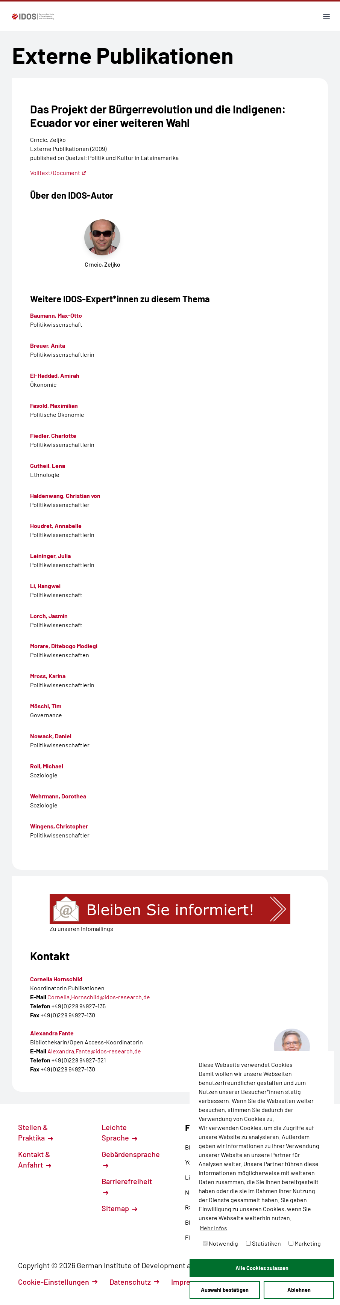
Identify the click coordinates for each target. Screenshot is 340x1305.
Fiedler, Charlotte (53, 435)
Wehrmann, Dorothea (58, 796)
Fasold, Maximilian (54, 405)
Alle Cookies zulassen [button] (261, 1268)
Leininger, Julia (50, 555)
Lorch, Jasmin (49, 615)
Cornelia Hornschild (56, 978)
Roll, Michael (46, 765)
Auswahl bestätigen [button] (225, 1290)
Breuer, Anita (47, 345)
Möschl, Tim (45, 705)
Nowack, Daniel (50, 735)
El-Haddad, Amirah (54, 375)
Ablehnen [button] (299, 1290)
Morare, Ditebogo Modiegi (63, 645)
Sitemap (119, 1208)
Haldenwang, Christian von (65, 495)
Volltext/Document (58, 172)
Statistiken (263, 1243)
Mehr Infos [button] (213, 1227)
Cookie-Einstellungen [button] (57, 1281)
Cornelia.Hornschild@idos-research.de (98, 996)
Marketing (304, 1243)
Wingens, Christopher (59, 826)
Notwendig (220, 1243)
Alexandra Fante (52, 1032)
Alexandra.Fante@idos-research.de (94, 1051)
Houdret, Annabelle (56, 525)
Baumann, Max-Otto (56, 315)
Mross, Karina (47, 675)
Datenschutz (134, 1281)
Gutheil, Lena (47, 465)
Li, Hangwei (45, 585)
